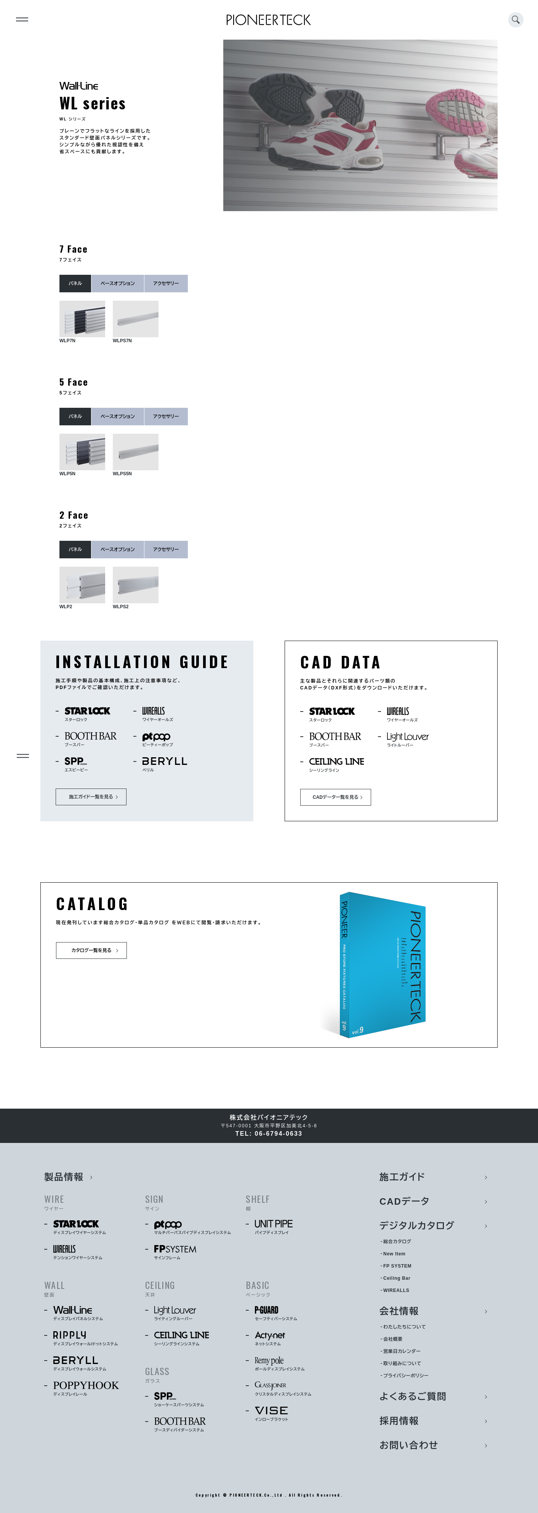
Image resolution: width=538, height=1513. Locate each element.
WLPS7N (136, 322)
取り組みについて (402, 1363)
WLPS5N (136, 455)
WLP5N (82, 455)
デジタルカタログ (417, 1226)
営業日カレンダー (402, 1351)
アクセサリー (166, 283)
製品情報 (64, 1177)
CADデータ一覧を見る (336, 797)
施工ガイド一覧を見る (91, 797)
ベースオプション (117, 283)
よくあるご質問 (413, 1396)
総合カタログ (397, 1241)
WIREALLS (396, 1290)
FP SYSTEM (397, 1266)
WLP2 (82, 588)
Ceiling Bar (396, 1278)
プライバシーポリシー (406, 1375)
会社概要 (393, 1339)
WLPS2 (136, 588)
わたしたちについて (404, 1327)
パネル (75, 283)
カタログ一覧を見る (91, 950)
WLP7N (82, 322)
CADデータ (404, 1201)
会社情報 (399, 1311)
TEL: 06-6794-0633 (269, 1133)
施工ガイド (402, 1177)
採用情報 (399, 1421)
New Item (394, 1254)
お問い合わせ (409, 1445)
